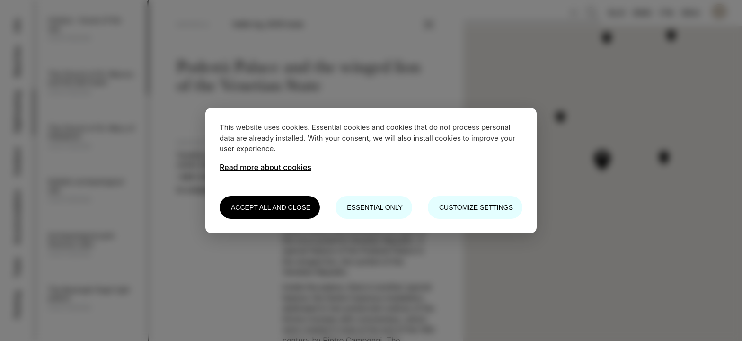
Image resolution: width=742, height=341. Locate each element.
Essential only (374, 207)
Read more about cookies (265, 167)
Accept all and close (270, 207)
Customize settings (476, 207)
